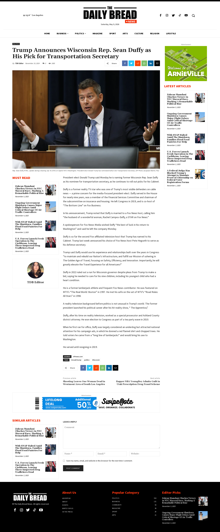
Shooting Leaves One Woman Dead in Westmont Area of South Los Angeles (84, 382)
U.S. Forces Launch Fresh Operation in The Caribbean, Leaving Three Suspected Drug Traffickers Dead (29, 243)
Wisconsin (96, 360)
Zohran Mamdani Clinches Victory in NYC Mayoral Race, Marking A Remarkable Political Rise (29, 190)
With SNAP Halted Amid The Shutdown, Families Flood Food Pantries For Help (28, 225)
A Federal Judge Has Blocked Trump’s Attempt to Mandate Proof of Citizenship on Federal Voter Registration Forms (180, 176)
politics (86, 360)
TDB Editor (19, 63)
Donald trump (76, 360)
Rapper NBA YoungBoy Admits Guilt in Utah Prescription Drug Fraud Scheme (138, 382)
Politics (16, 44)
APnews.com (77, 356)
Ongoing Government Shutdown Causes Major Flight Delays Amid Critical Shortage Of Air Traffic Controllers (28, 208)
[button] (193, 15)
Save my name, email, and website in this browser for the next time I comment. (99, 460)
